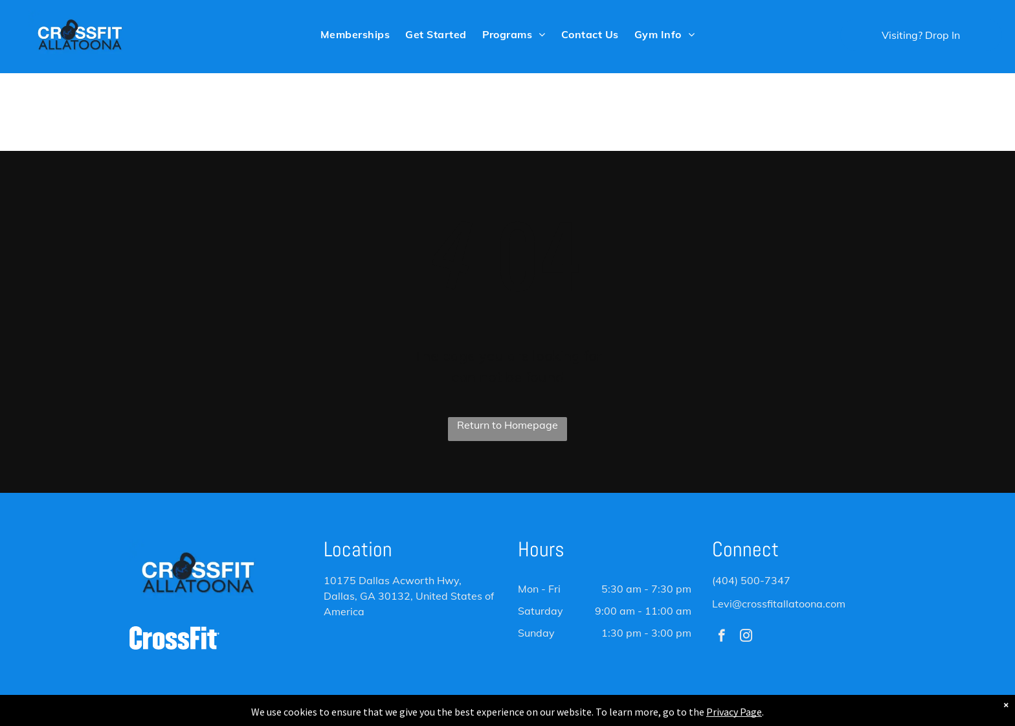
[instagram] (746, 637)
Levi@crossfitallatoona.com (778, 603)
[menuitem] (355, 34)
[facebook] (721, 637)
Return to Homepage (507, 424)
